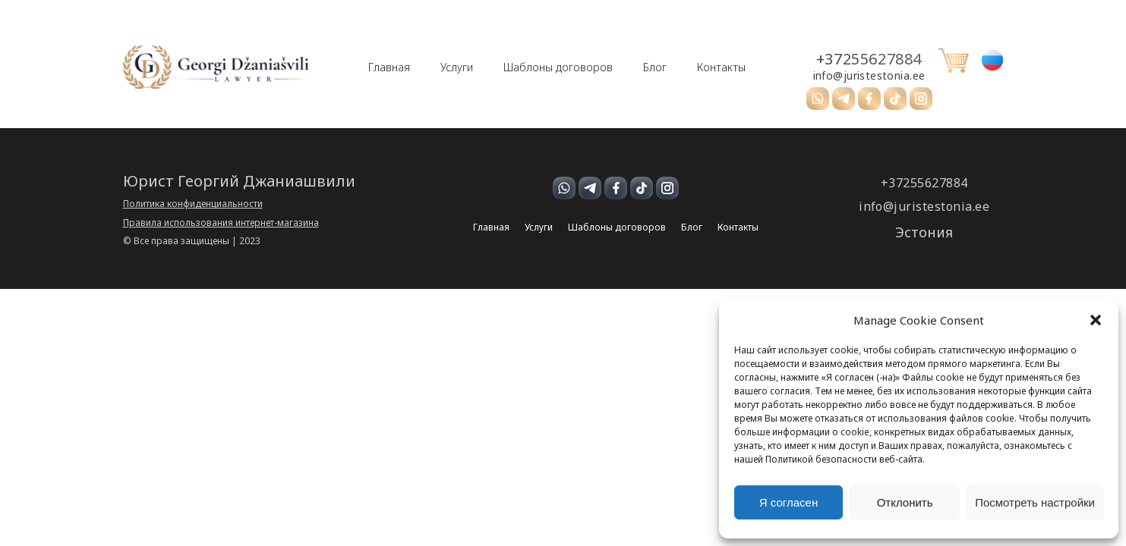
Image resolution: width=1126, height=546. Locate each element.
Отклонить (905, 502)
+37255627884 (869, 59)
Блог (655, 67)
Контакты (721, 67)
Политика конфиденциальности (193, 204)
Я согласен (788, 502)
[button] (1095, 320)
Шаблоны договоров (558, 67)
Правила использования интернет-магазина (221, 223)
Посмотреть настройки (1035, 502)
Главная (389, 67)
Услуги (456, 67)
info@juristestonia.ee (869, 76)
